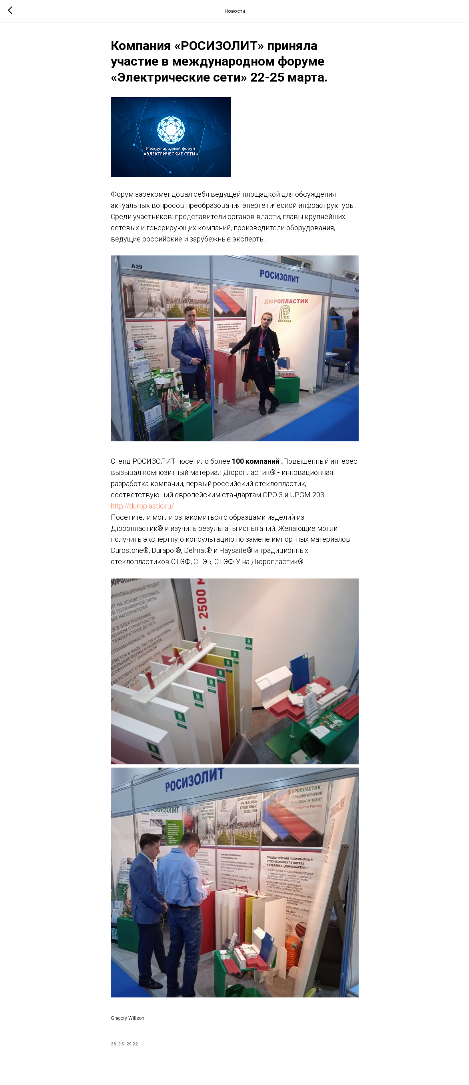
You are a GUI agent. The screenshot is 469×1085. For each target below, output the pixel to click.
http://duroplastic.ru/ (142, 506)
